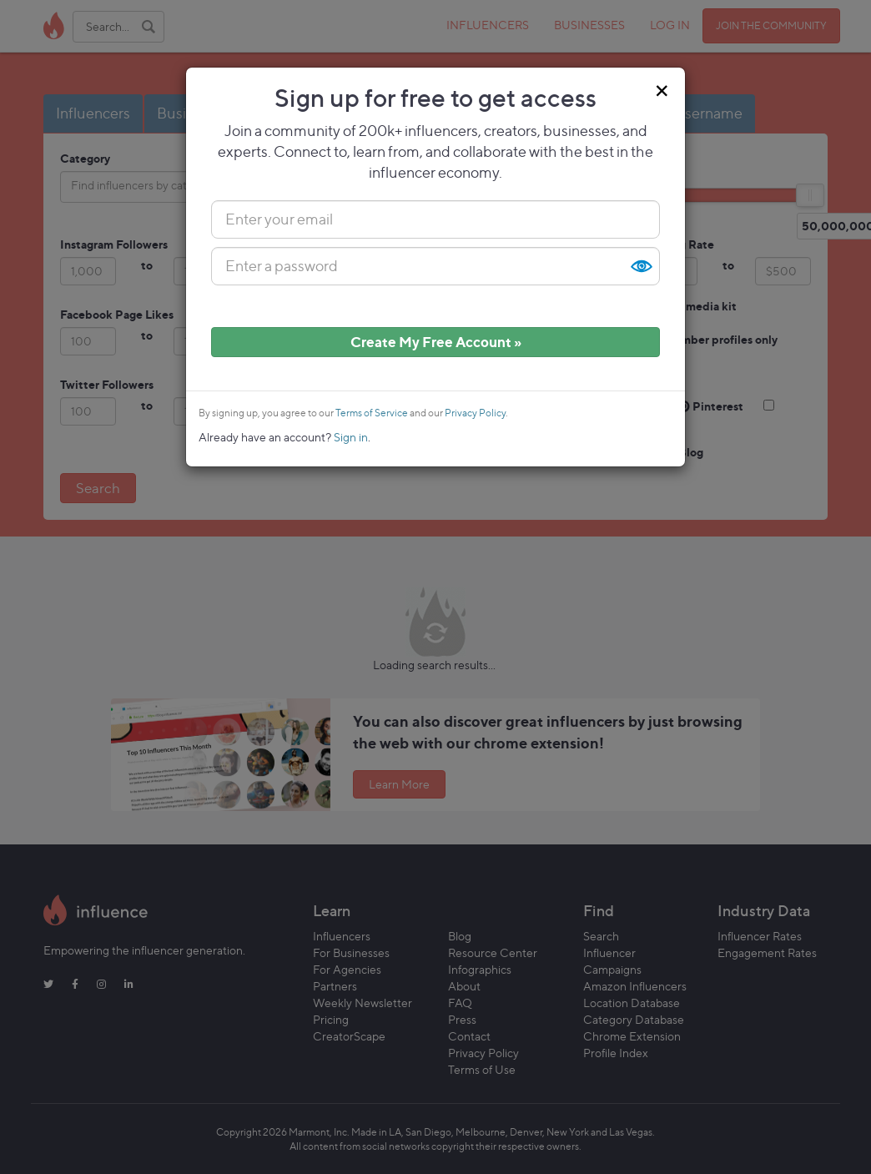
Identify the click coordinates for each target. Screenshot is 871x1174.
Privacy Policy (475, 413)
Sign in (351, 437)
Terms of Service (371, 413)
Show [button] (641, 266)
